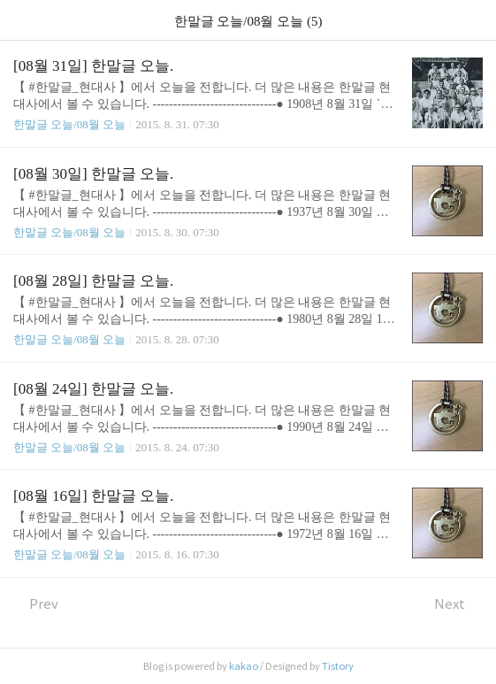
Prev (35, 604)
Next (458, 604)
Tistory (338, 666)
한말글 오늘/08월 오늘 (69, 124)
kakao (243, 666)
